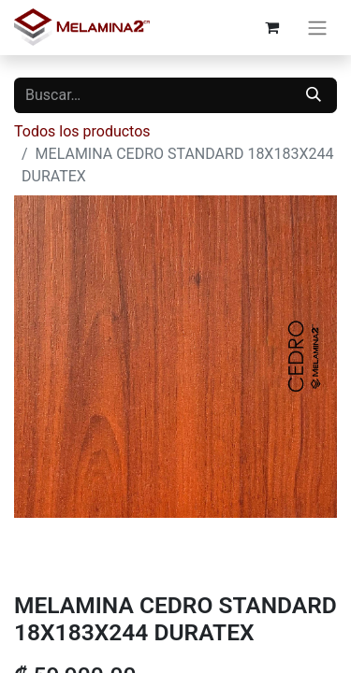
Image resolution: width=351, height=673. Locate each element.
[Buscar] (313, 95)
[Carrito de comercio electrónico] (271, 27)
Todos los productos (82, 131)
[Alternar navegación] (317, 27)
